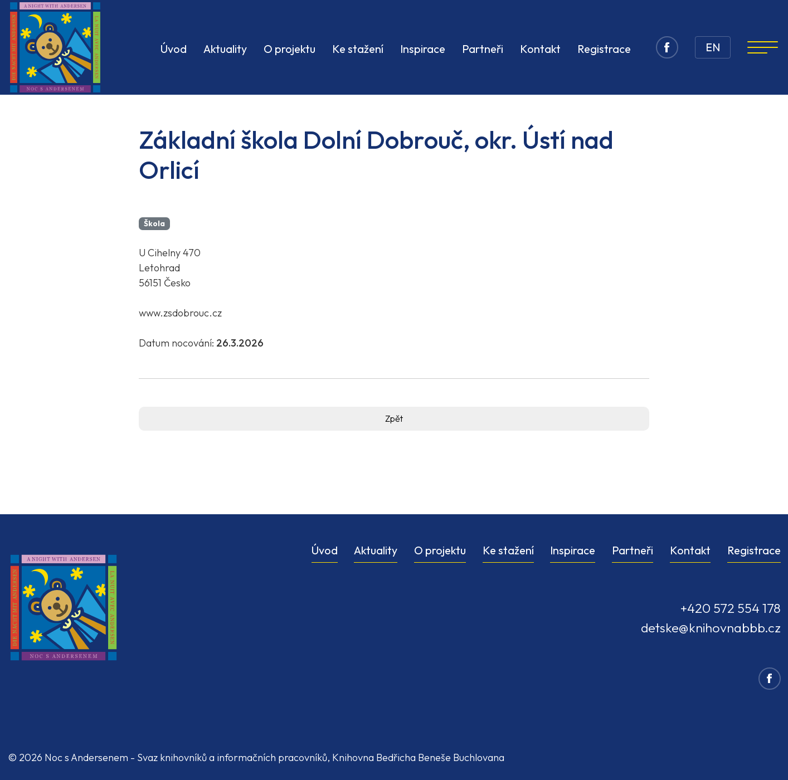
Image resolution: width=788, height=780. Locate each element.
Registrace (754, 550)
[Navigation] (763, 47)
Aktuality (375, 550)
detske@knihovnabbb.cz (711, 628)
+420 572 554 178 (730, 608)
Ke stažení (508, 550)
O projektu (440, 550)
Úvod (325, 550)
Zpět (394, 418)
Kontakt (690, 550)
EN (713, 47)
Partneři (632, 550)
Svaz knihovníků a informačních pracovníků (232, 757)
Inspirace (572, 550)
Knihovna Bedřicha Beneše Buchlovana (418, 757)
